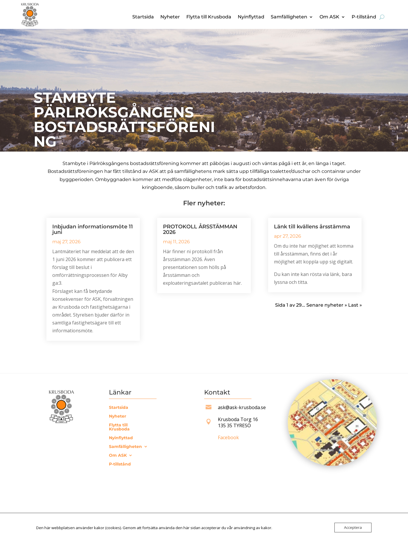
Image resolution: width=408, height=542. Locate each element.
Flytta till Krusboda (208, 17)
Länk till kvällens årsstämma (312, 226)
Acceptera (353, 527)
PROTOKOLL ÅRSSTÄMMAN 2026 (200, 229)
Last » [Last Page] (355, 305)
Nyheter (170, 17)
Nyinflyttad (251, 17)
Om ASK (329, 17)
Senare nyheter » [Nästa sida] (326, 305)
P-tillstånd (364, 17)
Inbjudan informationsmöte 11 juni (92, 229)
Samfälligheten (289, 17)
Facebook (228, 437)
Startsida (143, 17)
